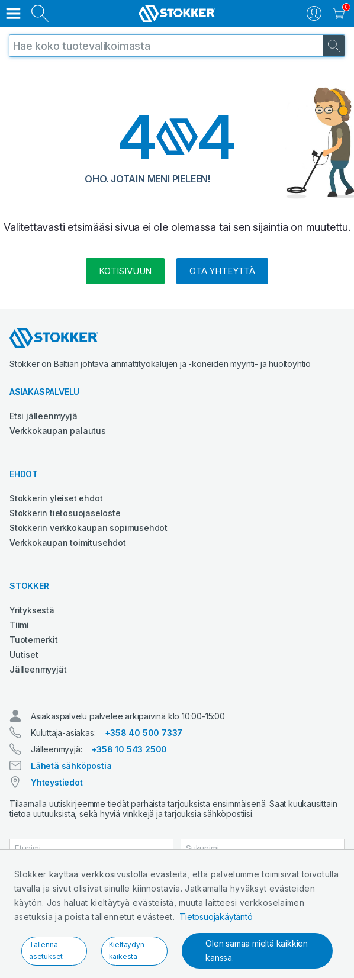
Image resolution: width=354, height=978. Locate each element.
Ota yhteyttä (222, 270)
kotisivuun (125, 270)
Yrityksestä (31, 610)
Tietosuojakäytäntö (215, 917)
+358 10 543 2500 (129, 749)
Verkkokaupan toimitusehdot (67, 543)
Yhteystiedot (57, 782)
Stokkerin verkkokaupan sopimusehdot (88, 528)
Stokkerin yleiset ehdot (55, 498)
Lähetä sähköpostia (71, 766)
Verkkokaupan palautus (57, 431)
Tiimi (19, 625)
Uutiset (23, 654)
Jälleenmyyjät (37, 669)
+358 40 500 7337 (143, 733)
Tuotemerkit (33, 640)
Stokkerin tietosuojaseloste (65, 513)
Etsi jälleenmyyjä (43, 416)
